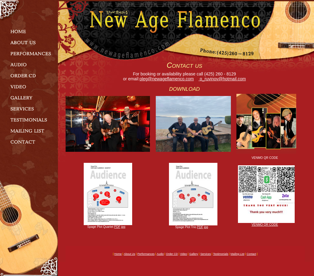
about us (129, 253)
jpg (123, 226)
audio (160, 253)
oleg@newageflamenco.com (167, 78)
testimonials (220, 253)
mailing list (237, 253)
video (183, 253)
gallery (193, 253)
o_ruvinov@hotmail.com (222, 78)
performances (146, 253)
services (205, 253)
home (118, 253)
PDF (117, 226)
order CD (172, 253)
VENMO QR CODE (264, 224)
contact (251, 253)
